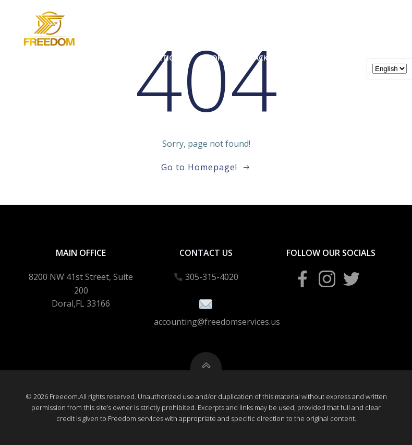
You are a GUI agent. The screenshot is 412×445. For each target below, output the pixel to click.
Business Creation (143, 58)
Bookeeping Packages (243, 58)
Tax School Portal (345, 58)
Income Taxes (59, 58)
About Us (364, 79)
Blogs (313, 79)
